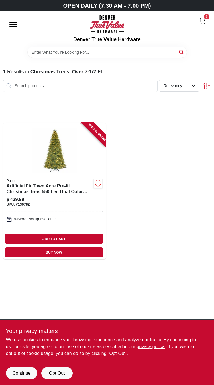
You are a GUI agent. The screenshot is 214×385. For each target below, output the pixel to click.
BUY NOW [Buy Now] (54, 252)
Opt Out (57, 373)
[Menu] (13, 24)
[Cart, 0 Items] (202, 21)
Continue (21, 373)
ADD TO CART (54, 239)
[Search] (182, 52)
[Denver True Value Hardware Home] (107, 24)
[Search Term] (107, 52)
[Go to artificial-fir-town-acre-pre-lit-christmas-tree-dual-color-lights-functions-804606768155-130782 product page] (54, 191)
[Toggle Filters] (206, 86)
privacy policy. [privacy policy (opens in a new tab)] (150, 346)
